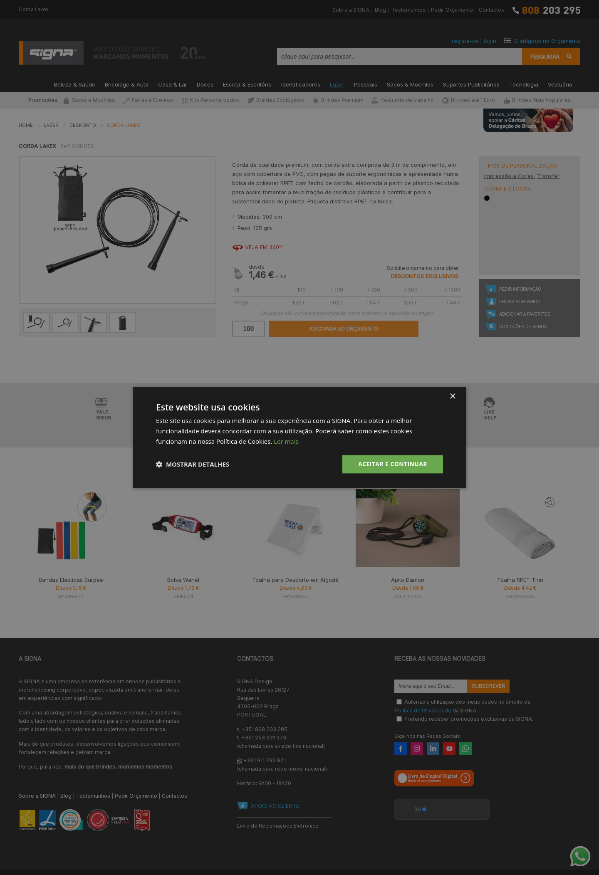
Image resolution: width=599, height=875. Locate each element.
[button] (192, 464)
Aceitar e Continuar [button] (392, 464)
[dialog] (299, 437)
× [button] (452, 396)
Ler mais (286, 441)
